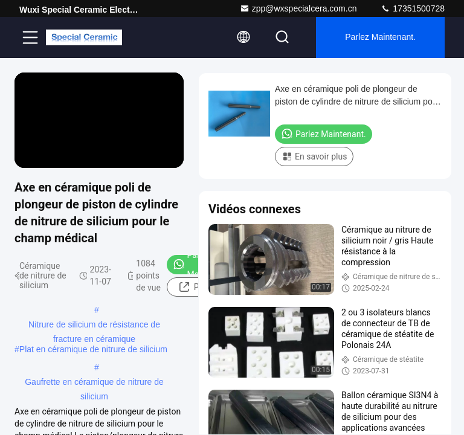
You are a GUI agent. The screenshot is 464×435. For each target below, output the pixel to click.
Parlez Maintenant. (380, 37)
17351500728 (413, 8)
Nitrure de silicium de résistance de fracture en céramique (94, 326)
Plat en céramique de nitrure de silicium (93, 349)
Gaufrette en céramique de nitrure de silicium (94, 383)
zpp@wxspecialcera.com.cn (298, 8)
